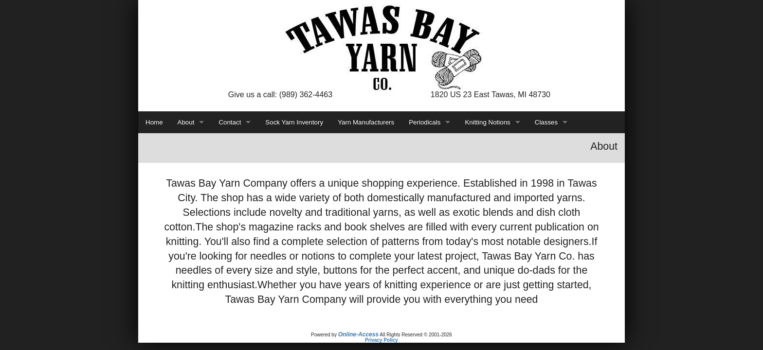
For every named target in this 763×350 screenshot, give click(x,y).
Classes (546, 122)
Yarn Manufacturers (366, 122)
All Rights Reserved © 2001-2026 (416, 334)
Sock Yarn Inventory (294, 122)
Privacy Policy (381, 340)
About (186, 122)
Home (154, 122)
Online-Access (358, 334)
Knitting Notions (487, 122)
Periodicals (424, 122)
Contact (229, 122)
